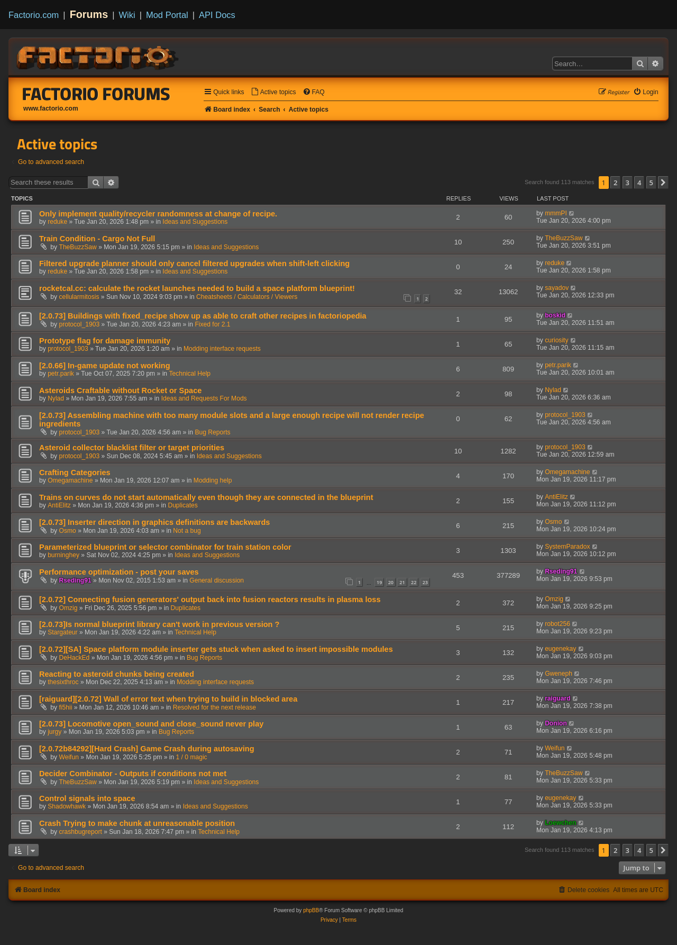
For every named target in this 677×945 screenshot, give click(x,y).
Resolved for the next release (214, 707)
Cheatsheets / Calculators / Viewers (246, 297)
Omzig (68, 608)
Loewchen (560, 822)
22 (413, 582)
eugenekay (560, 648)
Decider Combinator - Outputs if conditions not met (132, 773)
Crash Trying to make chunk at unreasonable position (137, 823)
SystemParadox (567, 546)
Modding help (213, 480)
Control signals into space (87, 798)
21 (402, 582)
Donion (556, 723)
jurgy (54, 731)
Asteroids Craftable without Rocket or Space (120, 390)
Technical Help (190, 373)
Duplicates (182, 505)
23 (425, 582)
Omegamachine (70, 480)
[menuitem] (273, 92)
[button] (663, 182)
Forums (89, 14)
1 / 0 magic (191, 757)
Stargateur (62, 632)
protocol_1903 (79, 324)
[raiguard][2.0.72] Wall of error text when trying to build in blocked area (168, 699)
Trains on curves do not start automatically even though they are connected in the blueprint (206, 497)
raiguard (557, 698)
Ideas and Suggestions (194, 221)
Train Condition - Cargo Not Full (97, 238)
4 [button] (639, 182)
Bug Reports (212, 432)
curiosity (556, 340)
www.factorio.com (50, 108)
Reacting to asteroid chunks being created (116, 674)
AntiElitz (59, 505)
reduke (57, 221)
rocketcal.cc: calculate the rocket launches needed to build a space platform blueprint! (197, 288)
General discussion (216, 580)
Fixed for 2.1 (212, 324)
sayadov (557, 288)
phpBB (311, 910)
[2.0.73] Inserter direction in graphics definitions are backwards (154, 522)
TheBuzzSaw (78, 247)
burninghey (63, 555)
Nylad (56, 398)
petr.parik (61, 373)
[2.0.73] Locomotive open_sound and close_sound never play (151, 724)
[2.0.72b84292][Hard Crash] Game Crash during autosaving (146, 748)
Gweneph (558, 673)
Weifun (69, 757)
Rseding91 (75, 580)
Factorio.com (33, 15)
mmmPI (556, 213)
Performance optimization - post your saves (119, 572)
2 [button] (615, 182)
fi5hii (65, 707)
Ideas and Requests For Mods (204, 398)
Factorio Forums (96, 93)
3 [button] (627, 182)
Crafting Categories (75, 472)
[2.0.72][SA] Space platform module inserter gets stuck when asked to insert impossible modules (216, 649)
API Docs (217, 15)
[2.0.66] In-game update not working (104, 365)
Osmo (67, 530)
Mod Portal (167, 15)
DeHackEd (74, 657)
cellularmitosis (79, 297)
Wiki (127, 15)
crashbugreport (80, 831)
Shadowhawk (67, 806)
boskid (555, 315)
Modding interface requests (222, 348)
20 (391, 582)
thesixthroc (63, 682)
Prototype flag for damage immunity (104, 341)
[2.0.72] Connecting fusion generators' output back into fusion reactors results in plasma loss (210, 599)
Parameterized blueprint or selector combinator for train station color (165, 547)
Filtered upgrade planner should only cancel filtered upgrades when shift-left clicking (194, 263)
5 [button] (651, 182)
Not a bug (186, 530)
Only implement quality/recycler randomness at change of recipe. (158, 214)
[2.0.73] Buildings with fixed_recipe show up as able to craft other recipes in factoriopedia (203, 316)
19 (379, 582)
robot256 (557, 624)
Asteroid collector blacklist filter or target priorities (131, 447)
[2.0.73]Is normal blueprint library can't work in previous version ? (159, 624)
